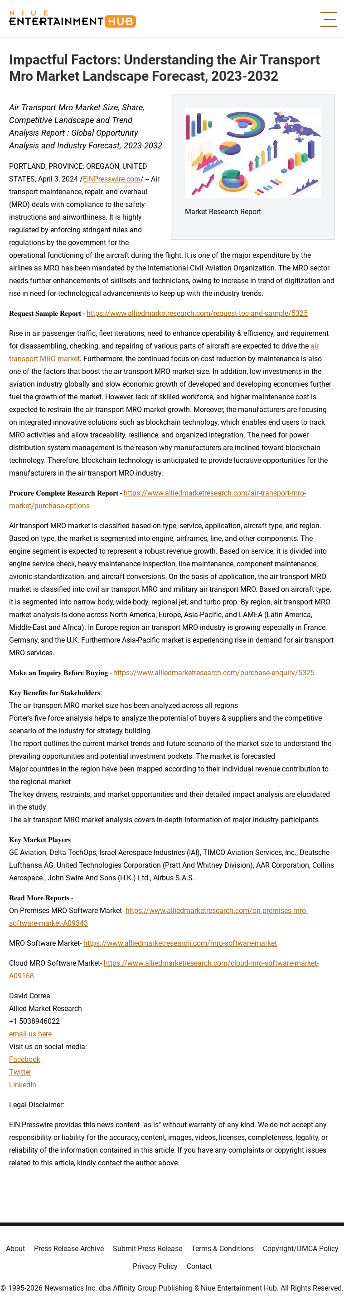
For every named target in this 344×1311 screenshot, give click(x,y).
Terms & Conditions (222, 1248)
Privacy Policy (155, 1266)
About (15, 1248)
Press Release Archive (69, 1248)
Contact (199, 1266)
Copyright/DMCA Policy (301, 1248)
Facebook (24, 1059)
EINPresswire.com (112, 179)
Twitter (20, 1072)
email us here (30, 1034)
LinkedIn (22, 1084)
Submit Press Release (147, 1248)
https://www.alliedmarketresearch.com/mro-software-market (180, 943)
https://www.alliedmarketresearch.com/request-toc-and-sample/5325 (197, 313)
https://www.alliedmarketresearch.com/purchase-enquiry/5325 (214, 672)
